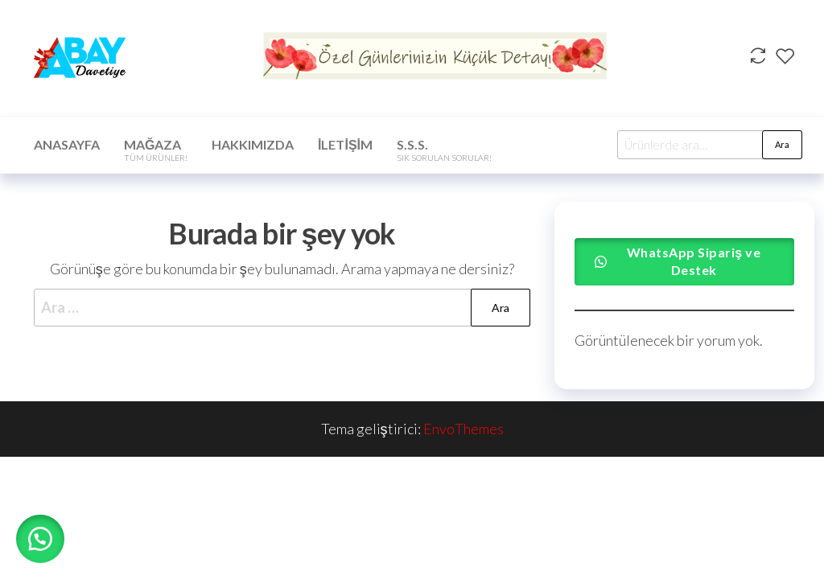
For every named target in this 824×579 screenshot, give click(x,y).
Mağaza (155, 149)
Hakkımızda (253, 144)
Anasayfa (67, 144)
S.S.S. (444, 149)
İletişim (345, 144)
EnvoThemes (463, 428)
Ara (782, 144)
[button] (40, 539)
